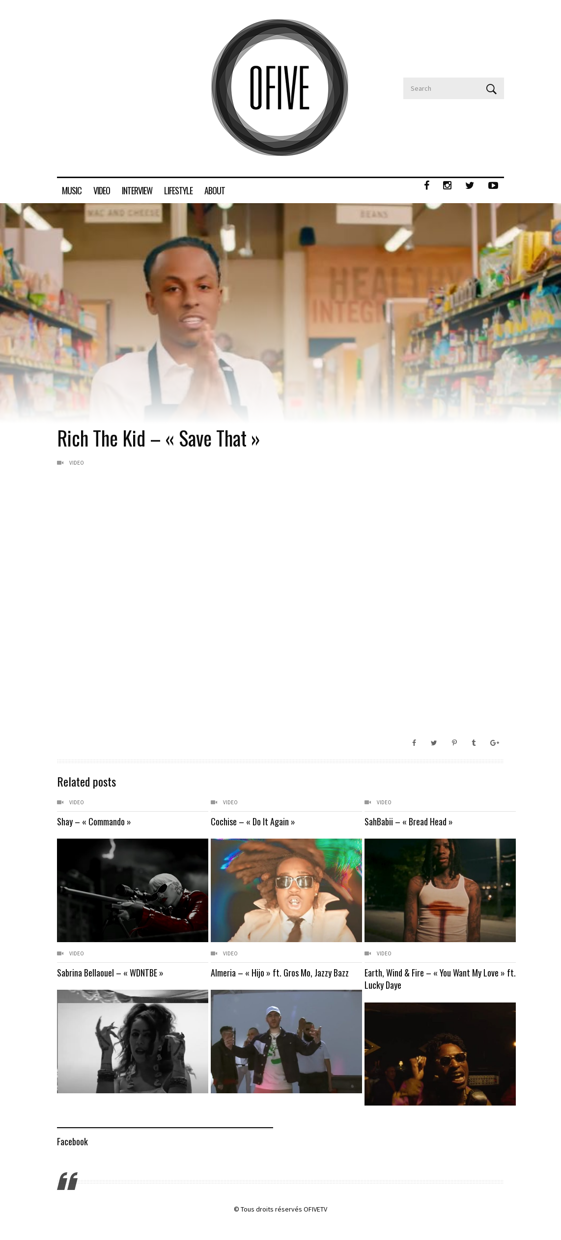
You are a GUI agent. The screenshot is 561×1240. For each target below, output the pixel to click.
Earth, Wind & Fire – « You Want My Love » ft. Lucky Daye (423, 978)
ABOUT (214, 190)
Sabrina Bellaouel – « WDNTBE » (110, 972)
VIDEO (101, 190)
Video (76, 462)
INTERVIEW (137, 190)
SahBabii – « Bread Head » (409, 821)
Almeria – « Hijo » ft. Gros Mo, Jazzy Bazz (280, 972)
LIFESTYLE (178, 190)
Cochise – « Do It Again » (253, 821)
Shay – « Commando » (94, 821)
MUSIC (72, 190)
